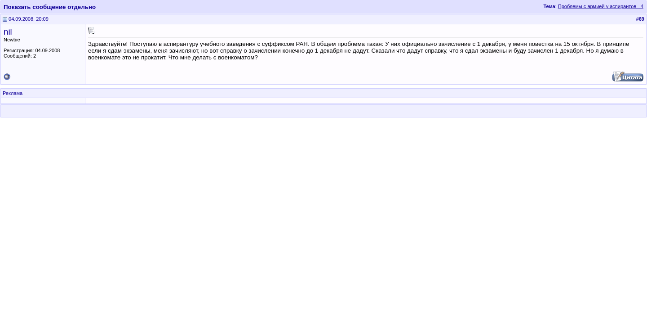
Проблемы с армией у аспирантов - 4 (600, 6)
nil (8, 31)
